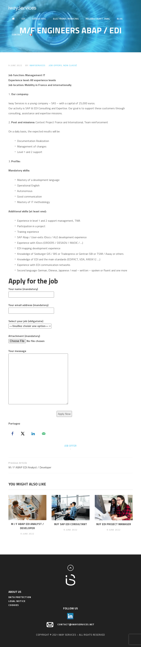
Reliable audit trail (98, 18)
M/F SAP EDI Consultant (70, 524)
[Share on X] (23, 434)
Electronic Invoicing (66, 18)
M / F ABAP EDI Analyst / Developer (39, 465)
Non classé (70, 65)
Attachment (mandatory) (34, 339)
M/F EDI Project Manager (113, 524)
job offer (70, 445)
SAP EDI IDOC (39, 18)
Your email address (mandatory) (31, 308)
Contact (17, 34)
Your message (38, 377)
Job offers (55, 65)
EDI (23, 18)
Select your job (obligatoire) (29, 323)
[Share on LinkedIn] (33, 434)
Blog (120, 18)
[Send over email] (44, 434)
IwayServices (37, 65)
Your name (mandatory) (31, 292)
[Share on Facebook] (12, 434)
